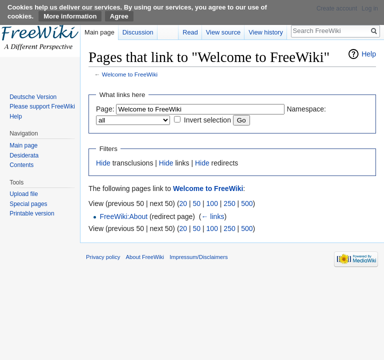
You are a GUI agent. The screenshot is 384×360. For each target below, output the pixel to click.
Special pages (28, 204)
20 (184, 204)
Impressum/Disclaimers (199, 257)
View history (265, 32)
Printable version (32, 213)
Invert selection (207, 120)
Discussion (138, 32)
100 (212, 204)
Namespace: (306, 109)
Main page (99, 32)
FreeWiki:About (124, 216)
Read (190, 32)
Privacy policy (103, 257)
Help (369, 54)
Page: (105, 109)
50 (197, 204)
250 (229, 204)
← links (212, 216)
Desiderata (24, 155)
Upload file (24, 194)
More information (70, 16)
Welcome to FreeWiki (130, 74)
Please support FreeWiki (42, 106)
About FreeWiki (145, 257)
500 (246, 204)
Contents (22, 165)
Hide (103, 163)
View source (223, 32)
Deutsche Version (33, 97)
